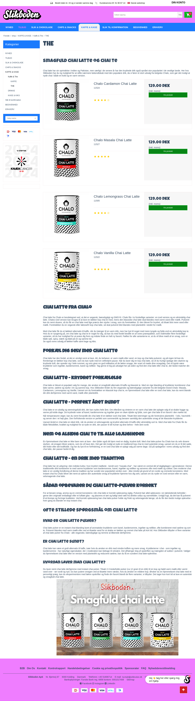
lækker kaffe (72, 341)
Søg (180, 15)
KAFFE (14, 81)
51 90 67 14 (120, 3)
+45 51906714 (105, 677)
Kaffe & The (13, 77)
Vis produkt (168, 95)
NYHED (8, 53)
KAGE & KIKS (14, 95)
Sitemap (130, 679)
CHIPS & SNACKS (13, 67)
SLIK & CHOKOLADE (14, 63)
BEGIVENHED (11, 105)
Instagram (98, 683)
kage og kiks (90, 341)
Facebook (86, 683)
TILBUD (8, 58)
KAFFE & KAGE (12, 72)
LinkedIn (110, 683)
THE (12, 86)
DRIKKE (11, 91)
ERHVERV (9, 109)
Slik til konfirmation (13, 100)
